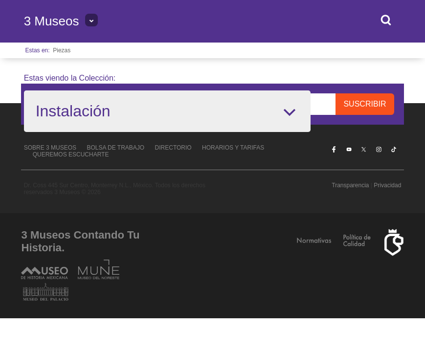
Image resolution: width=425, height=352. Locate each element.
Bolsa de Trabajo (115, 147)
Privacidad (387, 185)
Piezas (61, 50)
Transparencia (350, 185)
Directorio (173, 147)
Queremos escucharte (71, 154)
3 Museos (51, 21)
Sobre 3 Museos (50, 147)
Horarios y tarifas (233, 147)
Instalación (73, 111)
